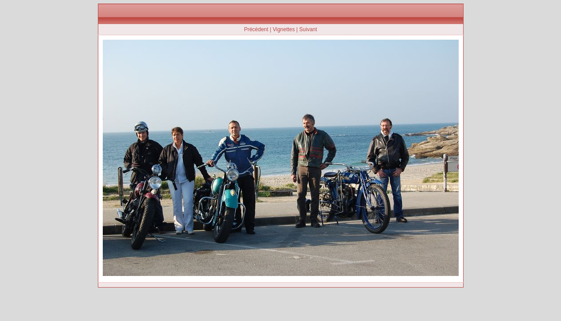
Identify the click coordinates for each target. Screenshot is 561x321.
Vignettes (284, 29)
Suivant (308, 29)
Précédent (256, 29)
